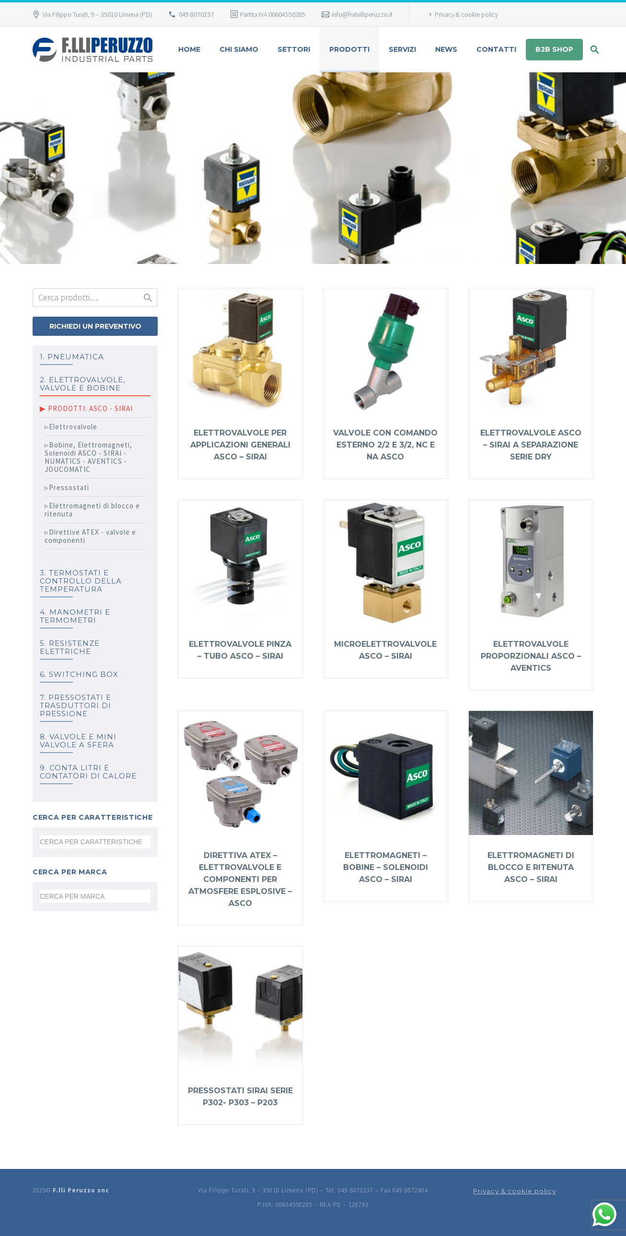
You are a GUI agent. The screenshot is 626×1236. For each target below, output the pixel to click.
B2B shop (554, 49)
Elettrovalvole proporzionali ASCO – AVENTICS (531, 656)
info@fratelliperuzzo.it (362, 14)
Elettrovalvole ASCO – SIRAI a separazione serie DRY (530, 444)
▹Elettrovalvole (71, 426)
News (446, 49)
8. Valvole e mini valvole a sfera (78, 740)
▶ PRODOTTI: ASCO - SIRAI (86, 408)
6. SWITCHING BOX (79, 674)
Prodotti (349, 49)
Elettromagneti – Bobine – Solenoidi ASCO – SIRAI (385, 867)
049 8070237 (196, 14)
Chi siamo (239, 49)
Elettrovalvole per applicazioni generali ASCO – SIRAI (240, 444)
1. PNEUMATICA (72, 356)
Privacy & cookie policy (466, 14)
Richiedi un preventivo (95, 326)
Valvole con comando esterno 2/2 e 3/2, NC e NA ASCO (385, 444)
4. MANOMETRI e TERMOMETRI (75, 616)
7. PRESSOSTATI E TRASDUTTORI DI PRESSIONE (75, 705)
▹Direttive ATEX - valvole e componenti (90, 536)
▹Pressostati (67, 487)
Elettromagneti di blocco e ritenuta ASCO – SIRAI (530, 867)
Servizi (402, 49)
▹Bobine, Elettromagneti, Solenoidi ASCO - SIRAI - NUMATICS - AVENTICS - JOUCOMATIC (88, 457)
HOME (189, 49)
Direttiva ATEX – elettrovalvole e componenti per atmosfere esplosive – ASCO (240, 879)
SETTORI (294, 49)
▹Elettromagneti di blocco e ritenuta (92, 509)
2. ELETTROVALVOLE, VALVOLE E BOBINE (82, 383)
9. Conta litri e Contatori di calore (88, 771)
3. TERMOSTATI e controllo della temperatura (81, 581)
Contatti (496, 49)
